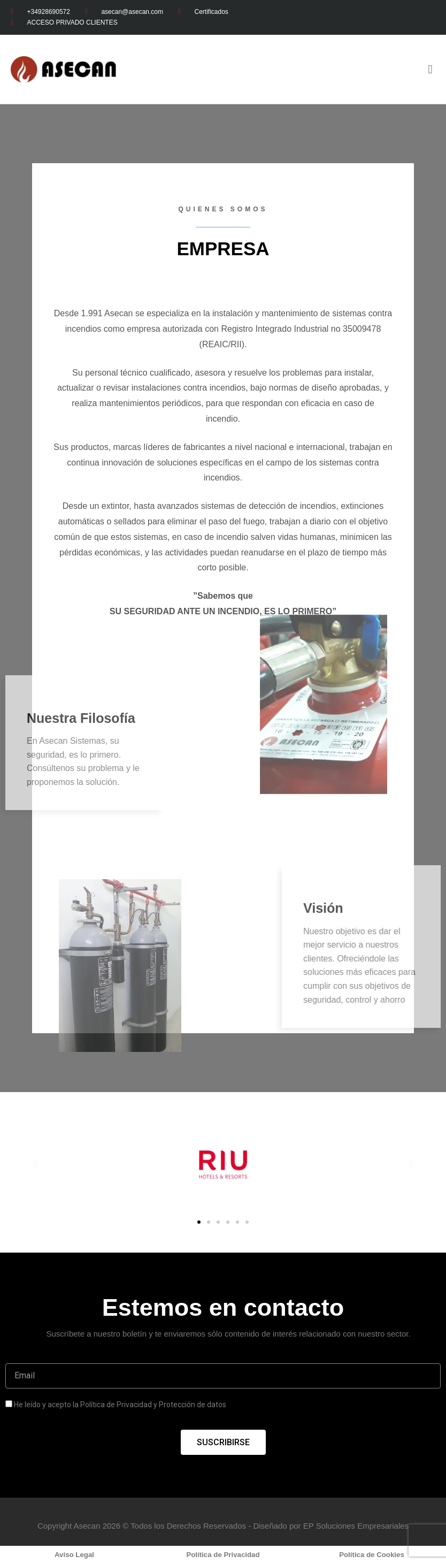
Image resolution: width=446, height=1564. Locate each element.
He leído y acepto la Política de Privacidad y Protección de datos (120, 1404)
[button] (199, 1222)
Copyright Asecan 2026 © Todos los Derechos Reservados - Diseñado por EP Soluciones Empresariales (223, 1525)
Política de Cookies (371, 1555)
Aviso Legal (74, 1555)
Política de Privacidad (222, 1555)
